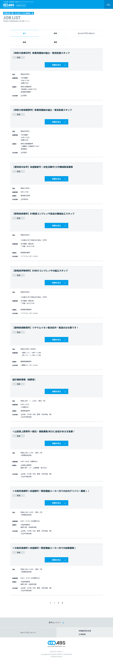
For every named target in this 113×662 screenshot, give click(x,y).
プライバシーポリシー (56, 652)
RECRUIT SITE (21, 5)
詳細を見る (56, 64)
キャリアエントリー (28, 632)
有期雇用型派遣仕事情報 (85, 632)
